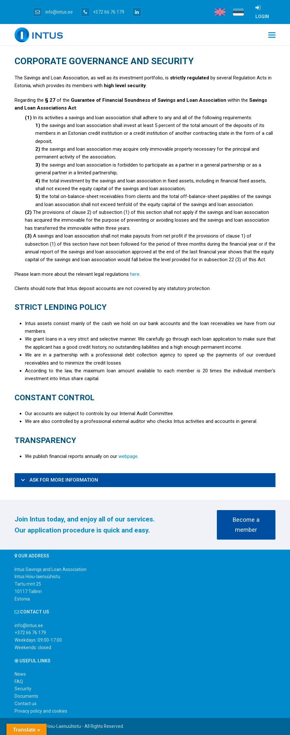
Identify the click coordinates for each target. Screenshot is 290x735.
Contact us (26, 703)
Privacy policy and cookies (41, 711)
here (134, 274)
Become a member (246, 524)
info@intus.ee (53, 12)
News (20, 674)
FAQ (19, 681)
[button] (271, 35)
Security (23, 688)
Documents (26, 696)
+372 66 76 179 (102, 12)
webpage (128, 456)
